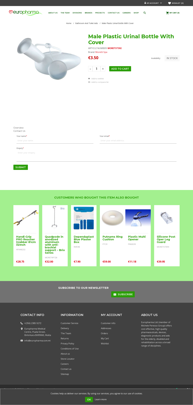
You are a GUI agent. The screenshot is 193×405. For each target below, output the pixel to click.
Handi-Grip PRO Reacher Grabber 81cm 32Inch (26, 240)
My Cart (105, 338)
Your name (21, 136)
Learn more (101, 399)
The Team (66, 333)
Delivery (65, 328)
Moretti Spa (101, 52)
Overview (18, 128)
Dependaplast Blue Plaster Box (84, 239)
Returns (65, 338)
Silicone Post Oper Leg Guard (166, 239)
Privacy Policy (67, 343)
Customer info (108, 323)
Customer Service (69, 323)
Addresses (106, 328)
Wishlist (105, 343)
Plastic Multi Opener (137, 238)
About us (65, 353)
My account (153, 3)
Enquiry (19, 148)
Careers (65, 363)
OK (89, 399)
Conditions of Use (70, 348)
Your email (104, 136)
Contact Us (19, 131)
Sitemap (65, 374)
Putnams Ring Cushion (113, 238)
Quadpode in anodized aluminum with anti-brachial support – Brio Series (55, 244)
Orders (104, 333)
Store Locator (68, 358)
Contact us (66, 369)
